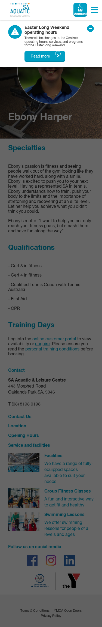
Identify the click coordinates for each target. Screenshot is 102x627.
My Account (80, 12)
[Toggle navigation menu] (94, 10)
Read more (40, 56)
